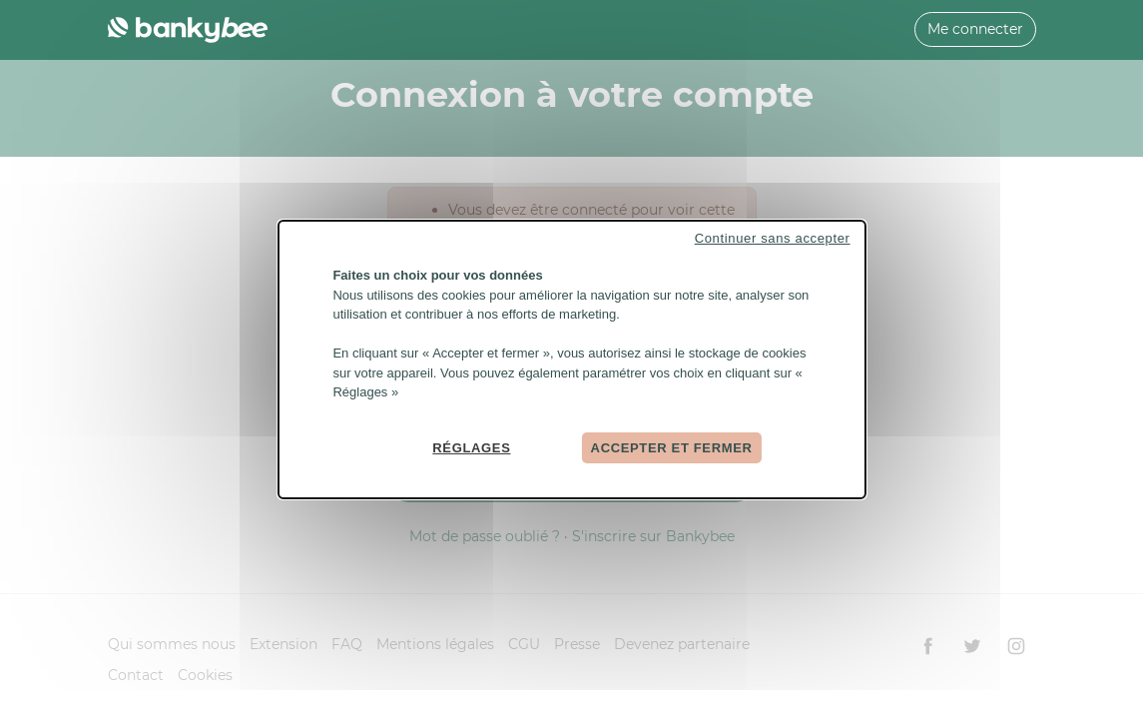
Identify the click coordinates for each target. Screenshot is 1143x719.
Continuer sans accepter (773, 238)
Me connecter (975, 29)
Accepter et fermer (672, 446)
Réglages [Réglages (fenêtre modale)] (471, 446)
